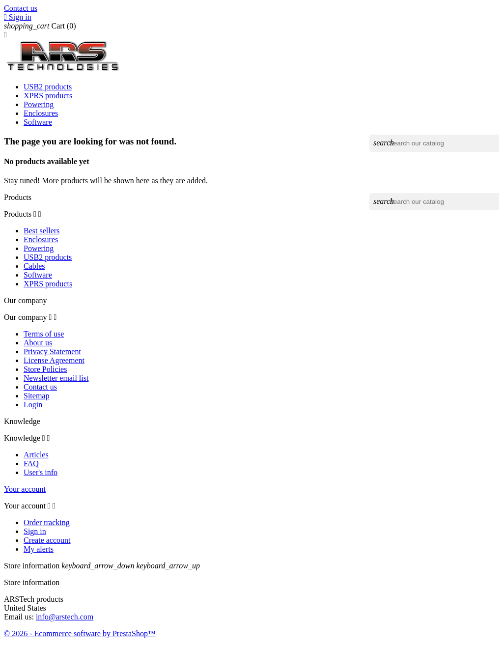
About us (38, 342)
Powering (39, 104)
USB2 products (48, 87)
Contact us (20, 8)
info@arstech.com (64, 617)
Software (38, 122)
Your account (25, 489)
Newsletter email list (56, 378)
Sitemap (36, 396)
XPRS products (48, 95)
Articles (36, 454)
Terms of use (44, 334)
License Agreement (54, 360)
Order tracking (47, 522)
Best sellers (41, 230)
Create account (47, 540)
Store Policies (45, 369)
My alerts (39, 549)
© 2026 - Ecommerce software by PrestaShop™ (80, 633)
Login (33, 404)
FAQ (31, 463)
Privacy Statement (52, 351)
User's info (40, 472)
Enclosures (41, 113)
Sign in (35, 531)
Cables (34, 266)
